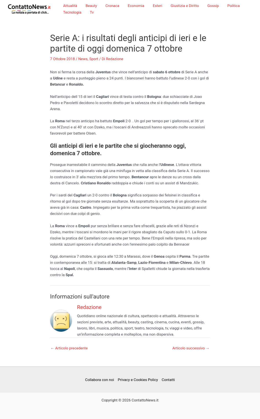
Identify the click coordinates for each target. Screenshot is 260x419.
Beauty (91, 6)
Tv (92, 12)
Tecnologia (73, 12)
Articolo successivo (190, 349)
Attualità (71, 6)
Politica (228, 6)
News (83, 59)
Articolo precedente (69, 349)
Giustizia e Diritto (181, 6)
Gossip (208, 6)
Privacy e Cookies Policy (138, 380)
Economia (134, 6)
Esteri (154, 6)
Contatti (168, 380)
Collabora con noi (99, 380)
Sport (93, 59)
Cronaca (112, 6)
